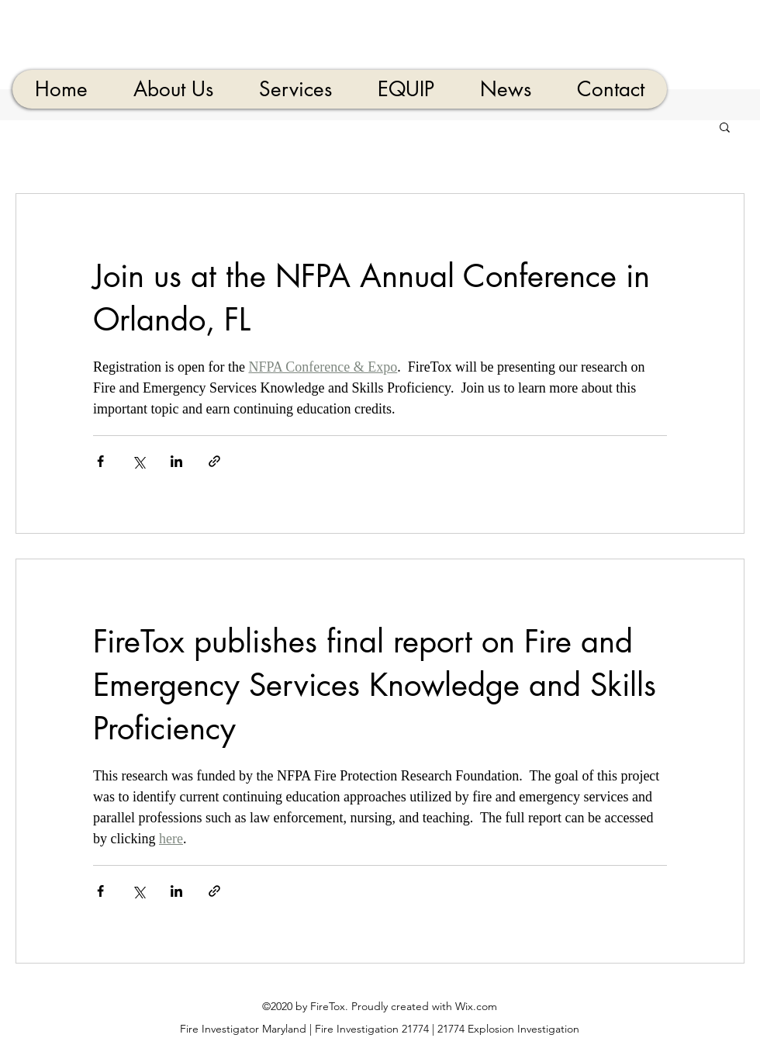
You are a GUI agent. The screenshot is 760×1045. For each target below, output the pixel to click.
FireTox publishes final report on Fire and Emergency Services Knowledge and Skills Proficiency (374, 685)
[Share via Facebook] (100, 461)
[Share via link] (214, 461)
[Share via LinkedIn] (176, 461)
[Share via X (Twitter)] (138, 461)
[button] (724, 128)
